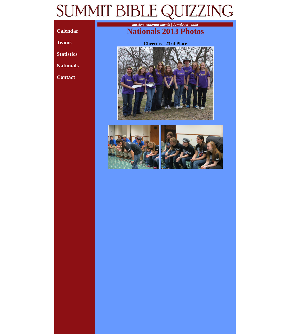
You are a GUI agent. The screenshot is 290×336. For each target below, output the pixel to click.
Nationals (68, 65)
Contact (66, 77)
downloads (180, 24)
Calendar (67, 31)
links (194, 24)
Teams (64, 42)
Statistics (67, 54)
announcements (158, 24)
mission (138, 24)
